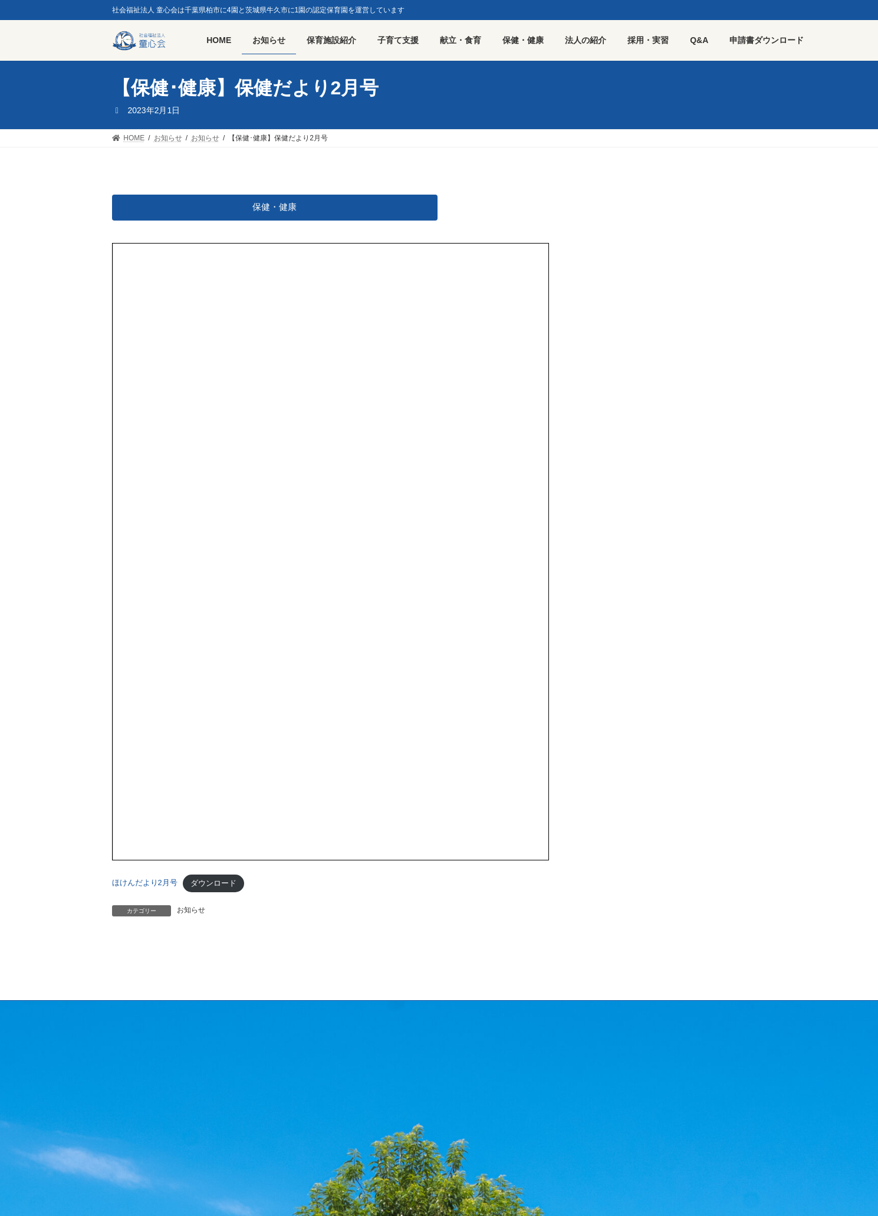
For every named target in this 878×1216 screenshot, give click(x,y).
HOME (133, 1011)
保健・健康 (274, 207)
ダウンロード (213, 883)
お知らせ (191, 910)
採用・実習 (185, 1011)
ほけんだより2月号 (144, 883)
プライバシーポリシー (262, 1011)
